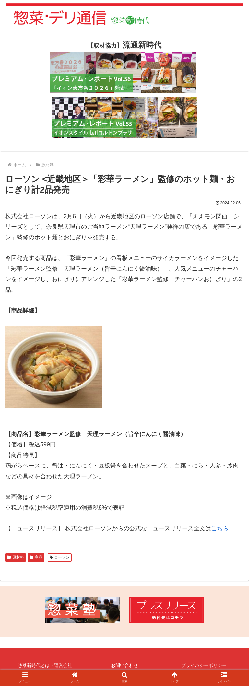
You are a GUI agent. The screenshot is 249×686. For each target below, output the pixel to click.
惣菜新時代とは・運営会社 (45, 665)
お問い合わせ (124, 665)
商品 (36, 557)
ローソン (60, 557)
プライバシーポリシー (204, 665)
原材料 (15, 557)
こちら (220, 528)
